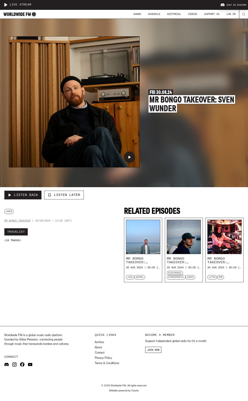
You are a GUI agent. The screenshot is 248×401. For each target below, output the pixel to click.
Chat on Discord (233, 5)
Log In (231, 14)
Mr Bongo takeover (17, 220)
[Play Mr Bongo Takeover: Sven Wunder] (129, 157)
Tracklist (16, 232)
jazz (9, 211)
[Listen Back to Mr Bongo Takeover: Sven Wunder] (22, 195)
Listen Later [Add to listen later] (64, 195)
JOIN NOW (153, 349)
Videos (192, 14)
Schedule (154, 14)
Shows (137, 14)
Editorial (174, 14)
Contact (100, 353)
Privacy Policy (103, 358)
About (98, 347)
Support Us (211, 14)
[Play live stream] (5, 5)
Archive (99, 342)
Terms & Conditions (107, 363)
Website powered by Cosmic (124, 391)
